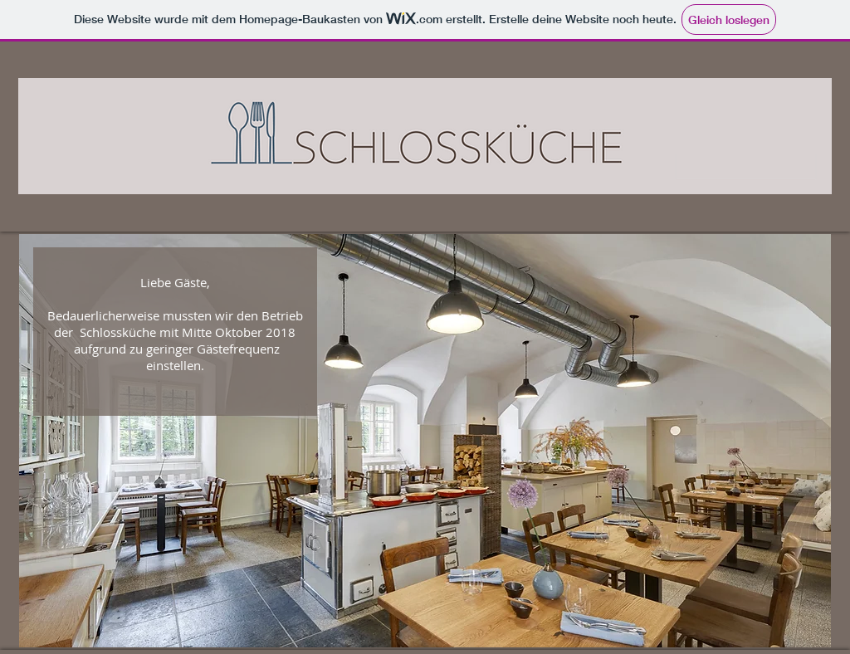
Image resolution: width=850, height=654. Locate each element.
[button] (425, 440)
